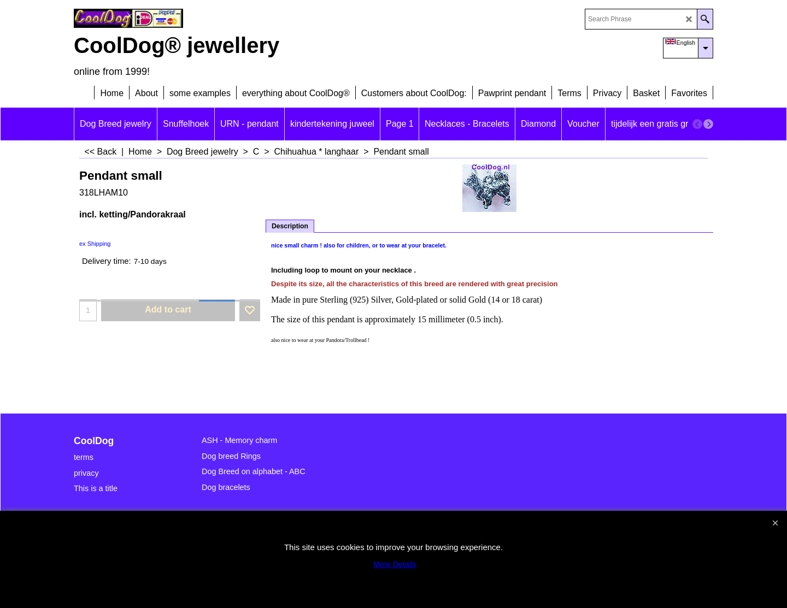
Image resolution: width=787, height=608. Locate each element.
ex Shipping (95, 243)
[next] (708, 124)
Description (290, 226)
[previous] (697, 124)
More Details (394, 564)
